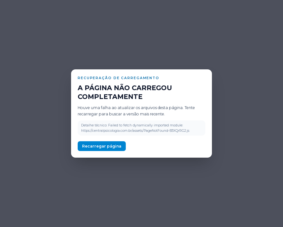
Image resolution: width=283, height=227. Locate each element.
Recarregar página (101, 146)
